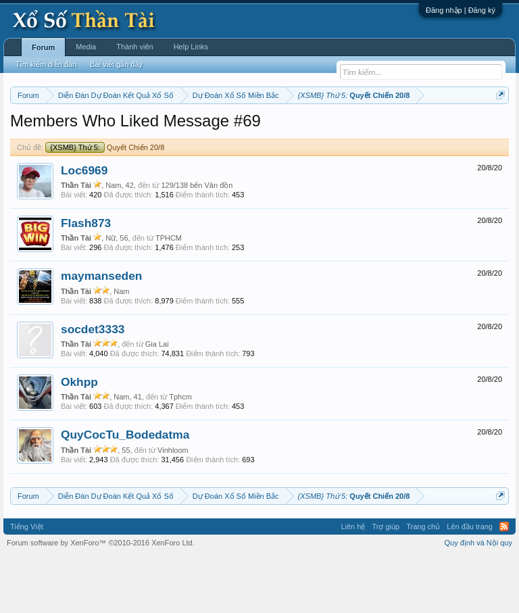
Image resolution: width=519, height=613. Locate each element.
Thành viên (134, 47)
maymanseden (101, 332)
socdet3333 (92, 384)
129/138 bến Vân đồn (196, 241)
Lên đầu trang (470, 582)
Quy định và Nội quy (479, 598)
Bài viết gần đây (116, 64)
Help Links (191, 47)
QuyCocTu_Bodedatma (125, 490)
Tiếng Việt (26, 582)
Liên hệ (353, 582)
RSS (504, 582)
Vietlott (159, 129)
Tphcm (180, 453)
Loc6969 (84, 225)
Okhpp (79, 437)
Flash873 (86, 278)
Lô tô (100, 144)
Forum (43, 47)
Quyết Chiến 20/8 (104, 203)
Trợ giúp (385, 582)
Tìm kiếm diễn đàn (46, 64)
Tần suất (68, 144)
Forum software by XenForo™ (101, 598)
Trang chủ (423, 582)
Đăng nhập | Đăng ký (460, 10)
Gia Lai (157, 399)
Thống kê (447, 129)
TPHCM (168, 294)
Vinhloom (173, 505)
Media (86, 47)
